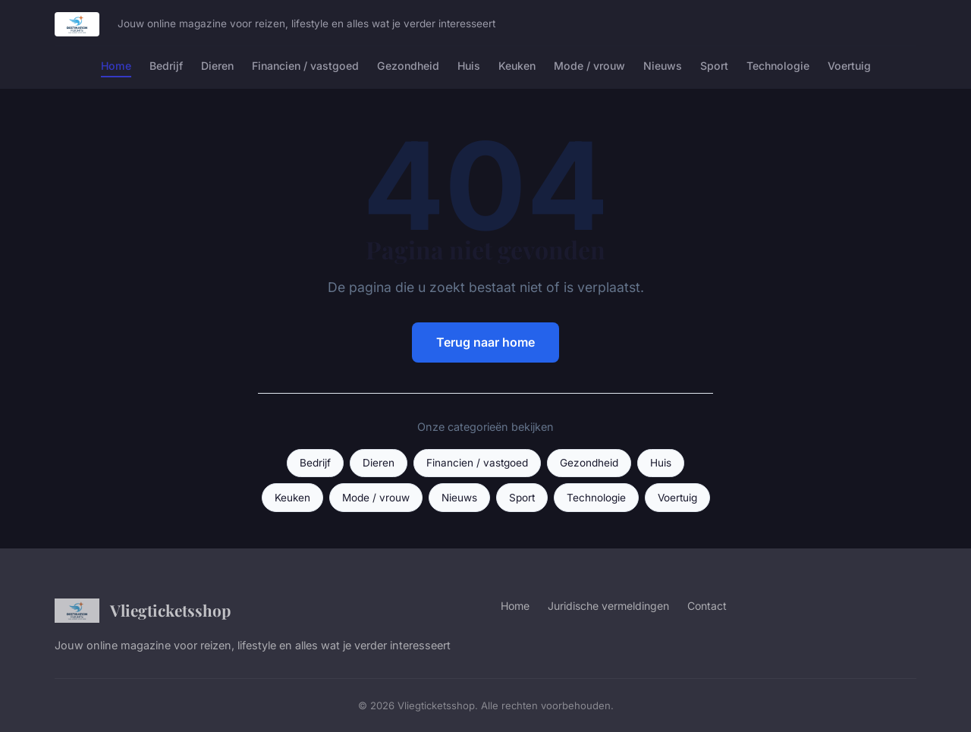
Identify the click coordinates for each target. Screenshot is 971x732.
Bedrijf (166, 65)
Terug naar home (485, 342)
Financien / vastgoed (305, 65)
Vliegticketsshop (143, 610)
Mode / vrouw (589, 65)
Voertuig (849, 65)
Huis (468, 65)
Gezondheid (408, 65)
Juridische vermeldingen (608, 605)
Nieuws (662, 65)
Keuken (517, 65)
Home (116, 65)
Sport (714, 65)
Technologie (777, 65)
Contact (707, 605)
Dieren (217, 65)
